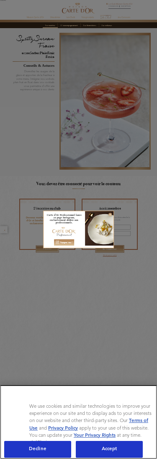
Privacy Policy (63, 428)
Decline (37, 448)
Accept (109, 448)
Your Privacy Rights (95, 435)
